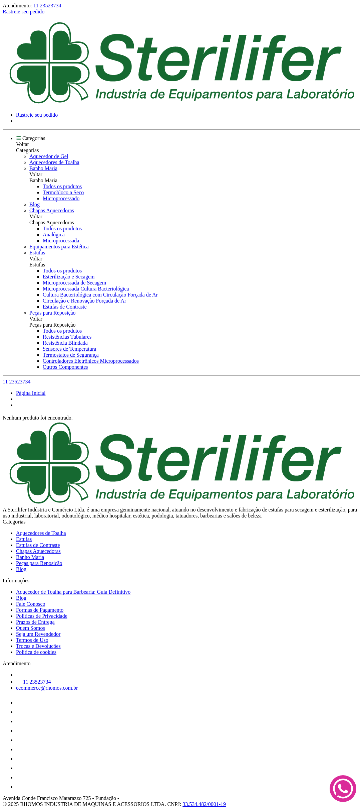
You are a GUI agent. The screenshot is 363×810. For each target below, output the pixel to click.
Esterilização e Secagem (68, 276)
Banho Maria (43, 168)
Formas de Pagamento (39, 610)
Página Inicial (30, 393)
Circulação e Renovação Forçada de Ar (84, 301)
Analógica (54, 234)
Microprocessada (61, 240)
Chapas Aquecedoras (51, 210)
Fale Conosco (30, 604)
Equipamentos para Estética (59, 246)
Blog (34, 204)
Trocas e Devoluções (38, 646)
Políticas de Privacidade (41, 616)
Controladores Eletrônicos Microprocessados (91, 361)
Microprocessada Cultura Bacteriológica (86, 289)
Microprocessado (61, 198)
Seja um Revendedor (38, 634)
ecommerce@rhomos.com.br (47, 688)
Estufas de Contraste (65, 307)
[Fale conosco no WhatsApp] (343, 789)
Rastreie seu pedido (23, 11)
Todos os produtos (62, 186)
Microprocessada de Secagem (74, 282)
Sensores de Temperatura (69, 349)
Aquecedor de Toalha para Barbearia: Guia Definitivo (73, 592)
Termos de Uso (32, 640)
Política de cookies (36, 652)
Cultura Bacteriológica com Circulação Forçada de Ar (100, 295)
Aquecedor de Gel (48, 156)
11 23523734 (47, 5)
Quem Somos (30, 628)
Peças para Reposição (52, 313)
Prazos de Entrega (35, 622)
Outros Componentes (65, 367)
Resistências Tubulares (67, 337)
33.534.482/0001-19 (204, 804)
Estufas (37, 252)
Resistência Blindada (65, 343)
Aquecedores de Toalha (54, 162)
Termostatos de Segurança (71, 355)
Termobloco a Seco (63, 192)
